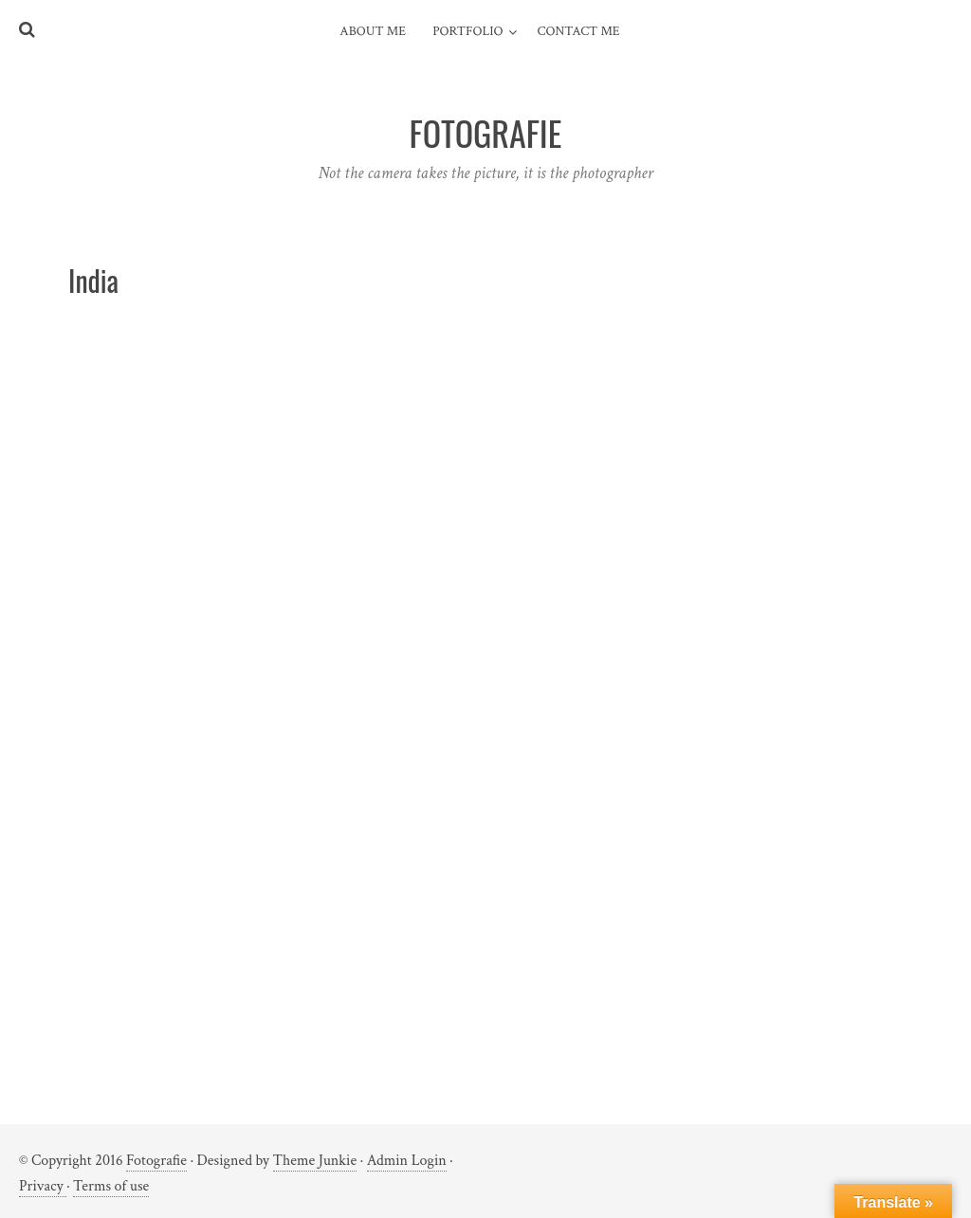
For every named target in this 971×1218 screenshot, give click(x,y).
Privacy (42, 1186)
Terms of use (111, 1186)
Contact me (579, 31)
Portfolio (467, 31)
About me (372, 31)
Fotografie (156, 1161)
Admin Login (407, 1161)
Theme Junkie (315, 1161)
